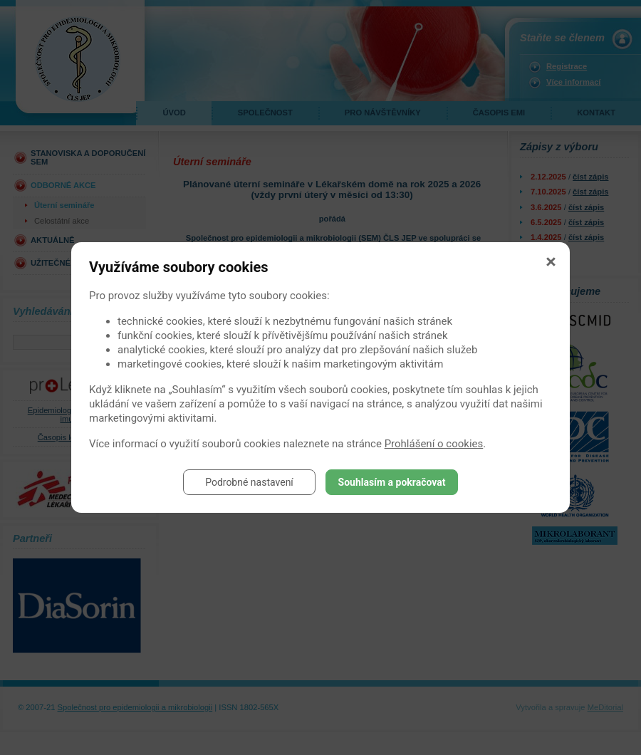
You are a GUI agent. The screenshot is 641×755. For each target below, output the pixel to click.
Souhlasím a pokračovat (392, 482)
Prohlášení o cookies (434, 443)
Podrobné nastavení (249, 482)
